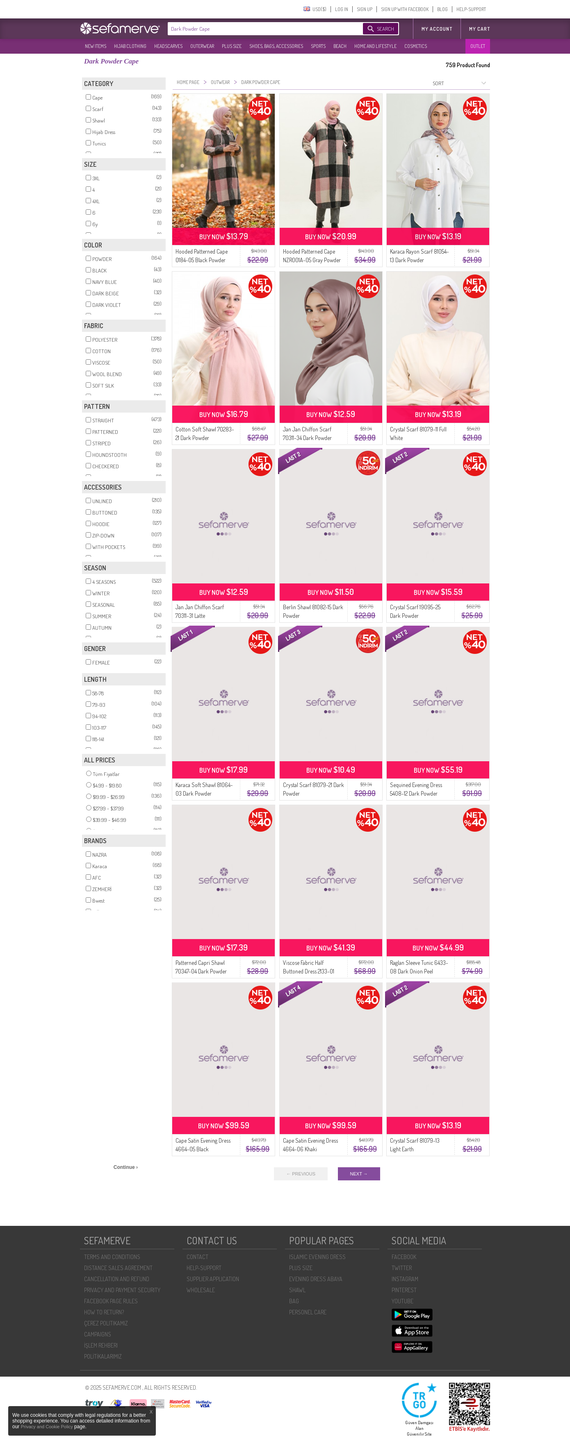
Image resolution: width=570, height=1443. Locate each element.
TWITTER (402, 1267)
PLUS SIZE (232, 46)
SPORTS (318, 46)
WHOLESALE (201, 1289)
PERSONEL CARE (307, 1312)
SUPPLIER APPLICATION (213, 1278)
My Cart (479, 29)
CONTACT (197, 1256)
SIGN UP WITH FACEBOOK (405, 9)
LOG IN (341, 9)
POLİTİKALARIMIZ (103, 1356)
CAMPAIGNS (97, 1334)
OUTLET (477, 46)
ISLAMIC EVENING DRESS (317, 1256)
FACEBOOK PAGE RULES (111, 1301)
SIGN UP (364, 9)
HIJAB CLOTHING (130, 46)
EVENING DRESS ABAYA (315, 1278)
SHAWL (297, 1289)
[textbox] (257, 28)
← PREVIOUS (300, 1173)
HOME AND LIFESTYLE (375, 46)
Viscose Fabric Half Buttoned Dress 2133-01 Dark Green (308, 971)
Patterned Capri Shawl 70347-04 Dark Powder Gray (201, 971)
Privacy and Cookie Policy (47, 1426)
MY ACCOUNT (437, 29)
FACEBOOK (404, 1256)
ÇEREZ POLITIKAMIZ (106, 1323)
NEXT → (359, 1173)
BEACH (340, 46)
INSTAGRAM (405, 1278)
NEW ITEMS (95, 46)
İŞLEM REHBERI (101, 1345)
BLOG (442, 9)
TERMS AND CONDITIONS (112, 1256)
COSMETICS (415, 46)
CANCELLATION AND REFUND (116, 1278)
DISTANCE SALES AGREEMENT (118, 1267)
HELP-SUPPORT (471, 9)
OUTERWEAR (202, 46)
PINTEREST (404, 1289)
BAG (294, 1301)
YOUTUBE (402, 1301)
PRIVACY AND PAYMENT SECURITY (122, 1289)
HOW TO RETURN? (104, 1312)
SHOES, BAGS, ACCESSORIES (276, 46)
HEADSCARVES (168, 46)
